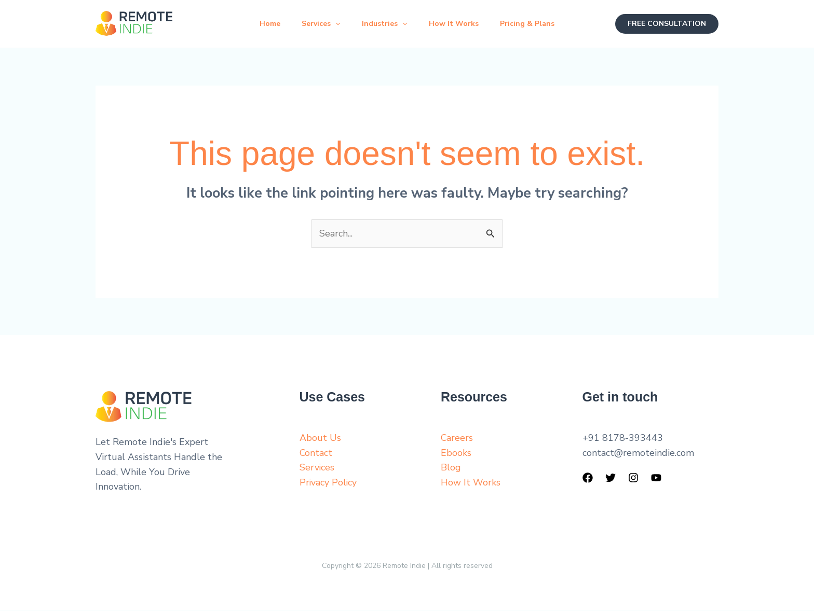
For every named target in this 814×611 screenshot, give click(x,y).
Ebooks (456, 453)
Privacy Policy (329, 483)
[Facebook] (587, 478)
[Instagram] (633, 478)
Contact (316, 453)
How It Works (457, 24)
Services (318, 24)
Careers (457, 438)
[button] (332, 24)
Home (263, 24)
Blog (451, 468)
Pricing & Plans (534, 24)
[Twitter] (610, 478)
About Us (320, 438)
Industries (384, 24)
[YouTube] (656, 478)
